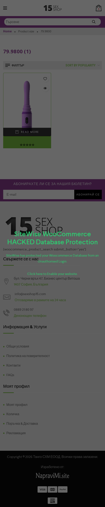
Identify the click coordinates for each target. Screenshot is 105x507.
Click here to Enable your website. (52, 274)
